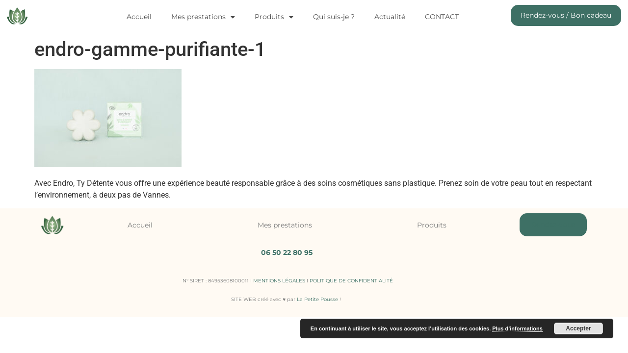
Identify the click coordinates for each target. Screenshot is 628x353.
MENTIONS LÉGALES (279, 280)
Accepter (578, 328)
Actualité (389, 16)
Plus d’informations (517, 328)
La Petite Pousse (317, 299)
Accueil (139, 16)
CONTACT (442, 16)
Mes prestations (203, 17)
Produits (274, 17)
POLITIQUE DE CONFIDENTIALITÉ (351, 280)
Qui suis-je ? (334, 16)
